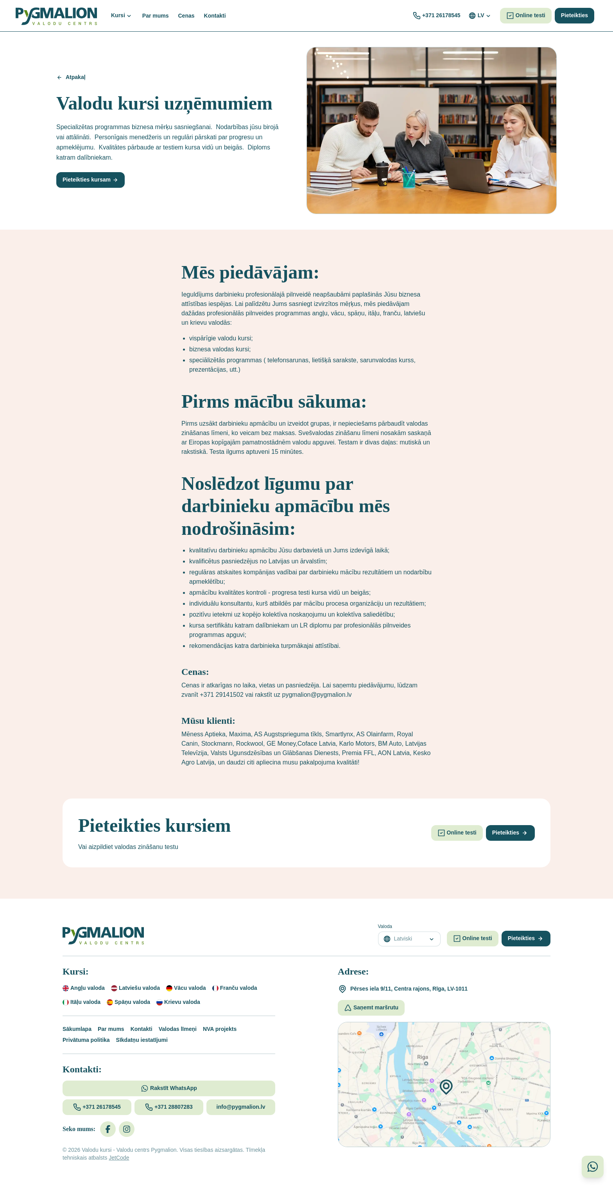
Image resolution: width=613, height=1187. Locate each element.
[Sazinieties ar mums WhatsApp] (593, 1167)
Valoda (385, 926)
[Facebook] (108, 1129)
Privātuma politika (86, 1040)
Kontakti (141, 1029)
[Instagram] (126, 1129)
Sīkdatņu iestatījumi (142, 1040)
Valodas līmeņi (178, 1029)
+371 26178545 (441, 15)
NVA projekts (220, 1029)
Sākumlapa (77, 1029)
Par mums (111, 1029)
